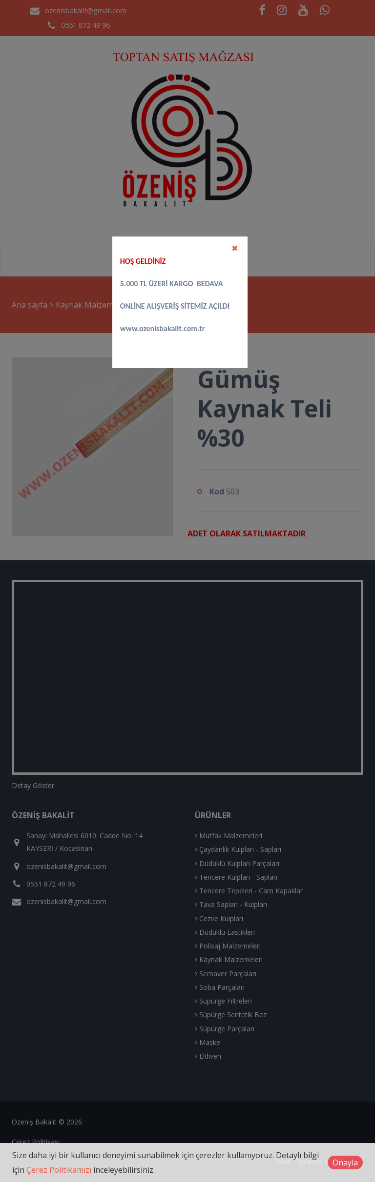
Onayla (345, 1162)
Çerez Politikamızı (58, 1169)
